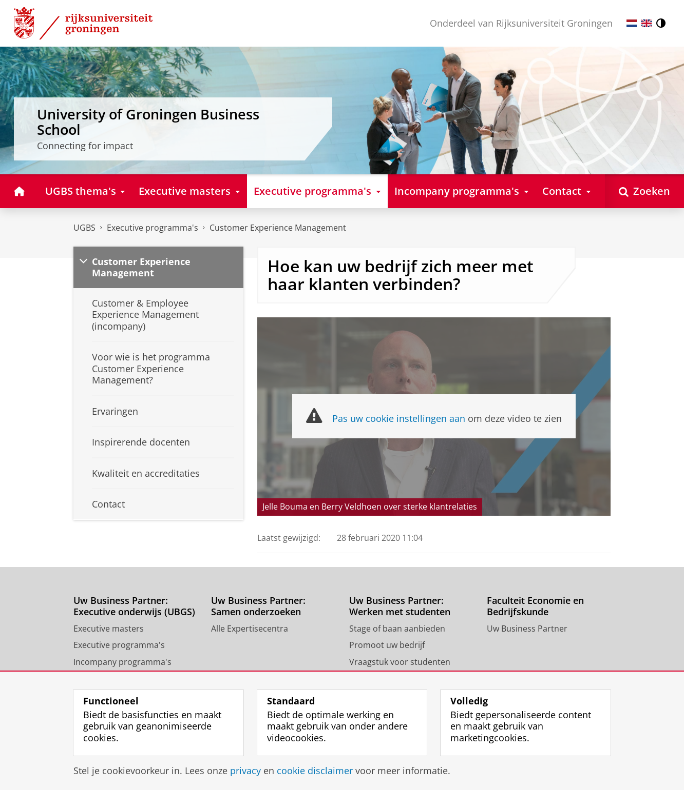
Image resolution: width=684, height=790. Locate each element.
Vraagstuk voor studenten (399, 661)
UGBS (84, 227)
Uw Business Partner (527, 628)
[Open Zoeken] (644, 191)
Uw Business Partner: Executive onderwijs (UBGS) (134, 606)
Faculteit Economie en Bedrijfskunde (535, 606)
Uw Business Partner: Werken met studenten (399, 606)
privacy (245, 770)
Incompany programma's (122, 661)
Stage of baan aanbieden (397, 628)
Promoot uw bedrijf (387, 645)
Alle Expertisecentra (249, 628)
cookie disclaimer (315, 770)
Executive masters (108, 628)
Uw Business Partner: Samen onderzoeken (258, 606)
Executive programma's (152, 227)
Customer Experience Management (278, 227)
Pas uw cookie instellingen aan (398, 418)
